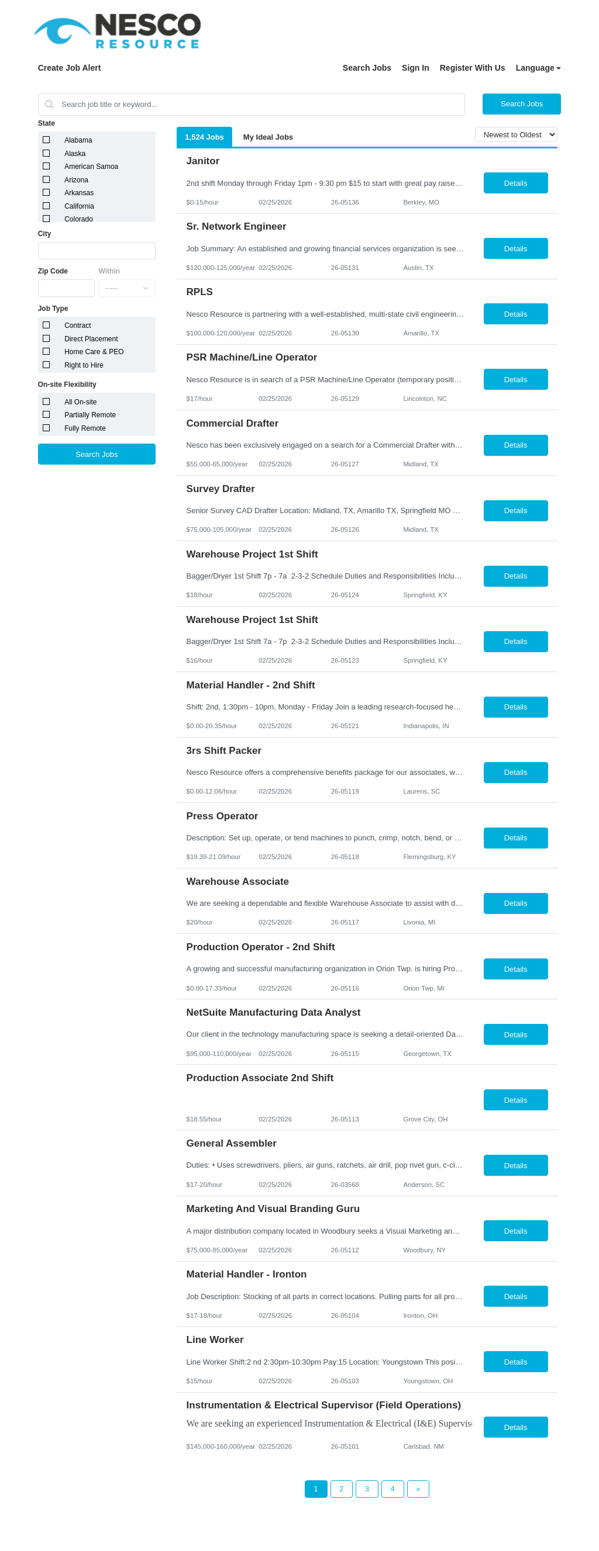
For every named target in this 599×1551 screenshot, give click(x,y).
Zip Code (53, 271)
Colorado (78, 219)
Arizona (76, 180)
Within (110, 271)
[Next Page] (418, 1489)
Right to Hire (84, 365)
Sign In (415, 67)
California (79, 206)
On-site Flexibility (67, 384)
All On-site (80, 402)
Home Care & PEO (93, 352)
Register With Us (472, 67)
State (46, 123)
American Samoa (91, 166)
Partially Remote (90, 415)
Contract (77, 325)
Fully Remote (85, 428)
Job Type (53, 308)
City (44, 234)
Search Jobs (367, 67)
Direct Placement (91, 339)
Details (516, 183)
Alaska (74, 154)
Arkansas (79, 193)
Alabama (78, 140)
